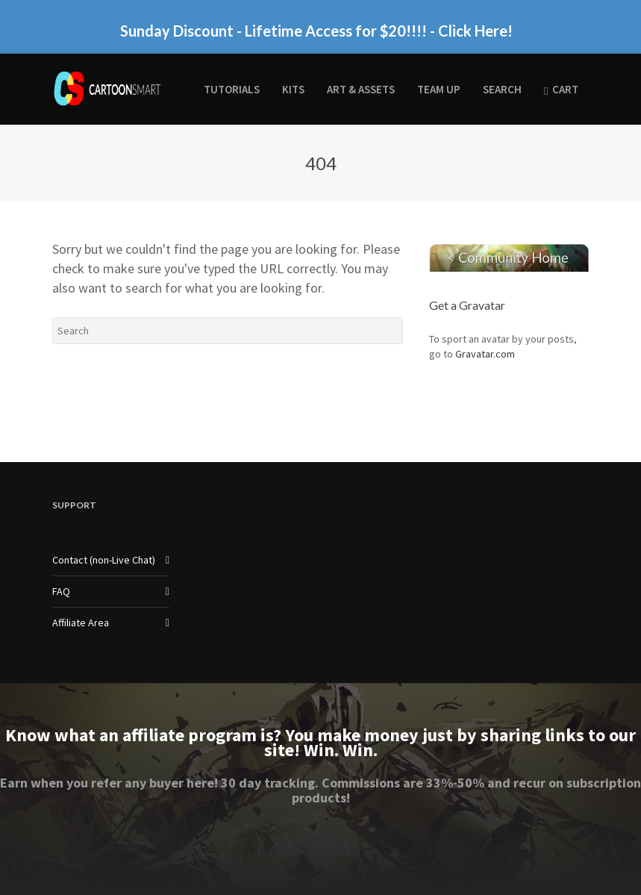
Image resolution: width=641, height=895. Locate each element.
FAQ (61, 591)
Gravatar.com (485, 354)
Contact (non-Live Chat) (103, 560)
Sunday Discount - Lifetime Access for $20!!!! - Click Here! (316, 31)
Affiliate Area (80, 622)
